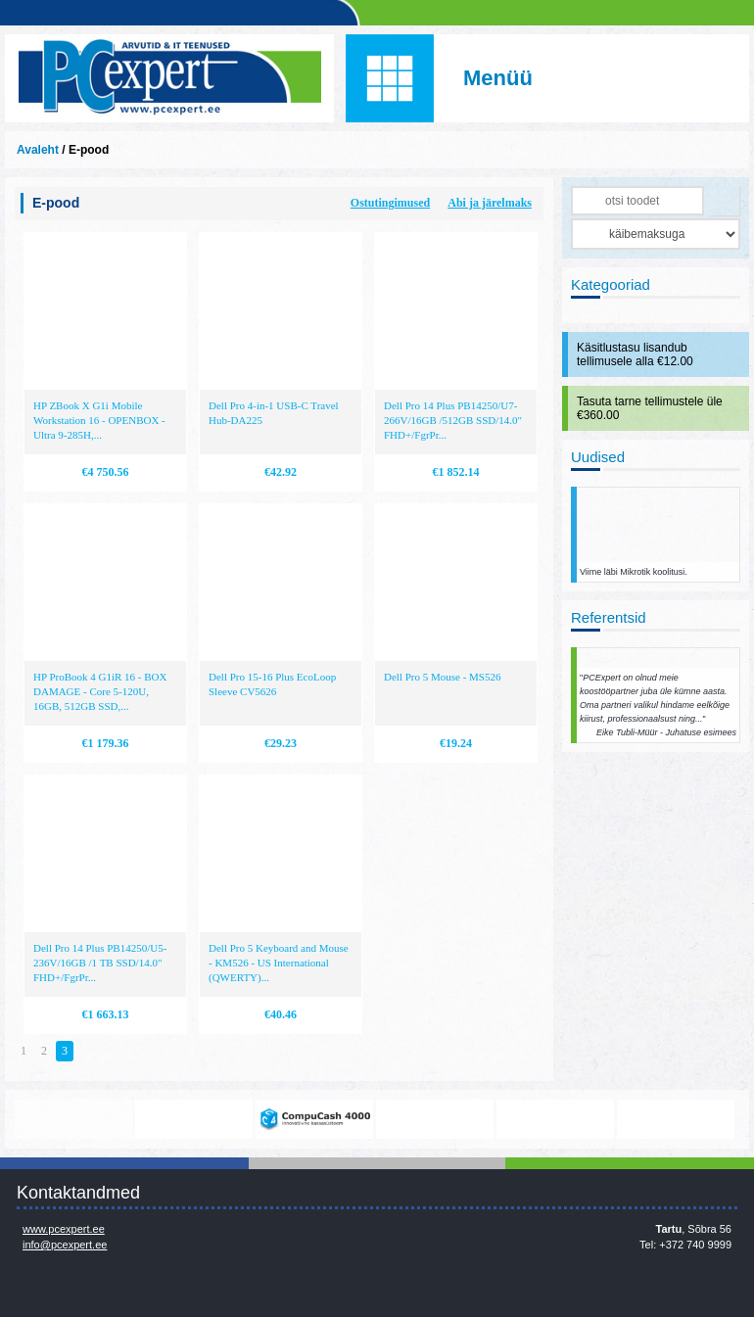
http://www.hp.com (555, 1119)
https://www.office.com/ (194, 1119)
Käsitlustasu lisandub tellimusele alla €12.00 (635, 354)
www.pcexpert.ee (64, 1229)
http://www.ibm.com (675, 1119)
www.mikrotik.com (73, 1119)
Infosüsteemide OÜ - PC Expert (169, 78)
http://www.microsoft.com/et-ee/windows (435, 1119)
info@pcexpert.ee (65, 1244)
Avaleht (38, 150)
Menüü (498, 78)
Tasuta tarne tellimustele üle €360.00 (650, 408)
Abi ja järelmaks (490, 203)
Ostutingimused (390, 203)
